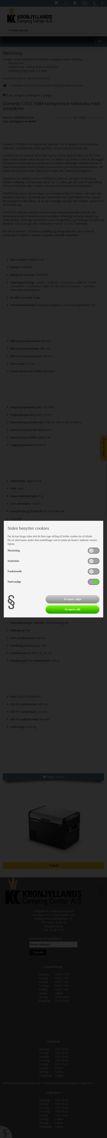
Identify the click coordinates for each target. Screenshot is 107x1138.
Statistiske (13, 561)
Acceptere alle (72, 609)
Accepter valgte (72, 599)
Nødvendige (14, 581)
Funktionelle (15, 571)
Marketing (14, 550)
